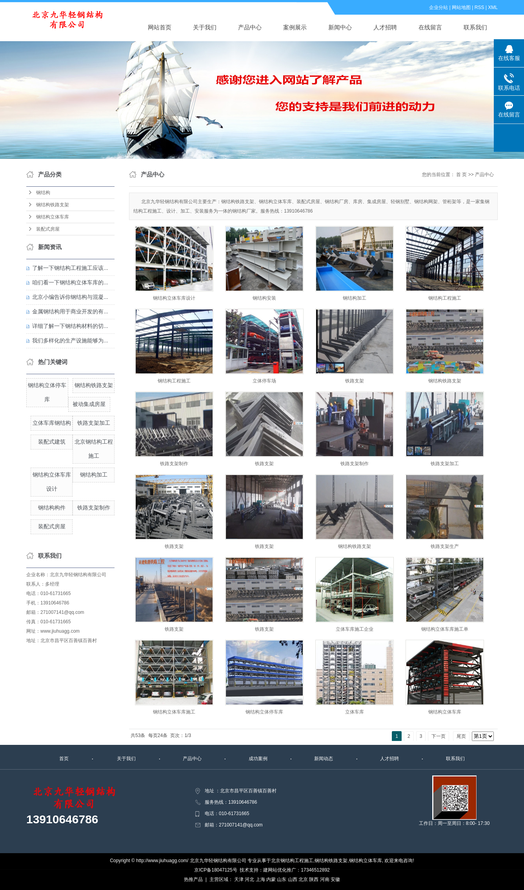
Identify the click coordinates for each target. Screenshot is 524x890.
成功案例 (258, 758)
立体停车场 (264, 381)
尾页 (461, 736)
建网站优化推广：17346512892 (296, 870)
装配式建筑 (52, 442)
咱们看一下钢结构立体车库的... (70, 282)
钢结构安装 (264, 298)
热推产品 (193, 879)
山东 (281, 879)
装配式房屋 (48, 229)
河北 (249, 879)
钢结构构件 (52, 507)
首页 (64, 758)
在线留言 (430, 27)
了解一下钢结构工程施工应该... (70, 268)
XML (493, 7)
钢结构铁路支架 (52, 204)
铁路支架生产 (445, 546)
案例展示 (295, 27)
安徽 (335, 879)
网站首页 (159, 27)
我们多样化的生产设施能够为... (70, 340)
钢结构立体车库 (52, 217)
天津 (239, 879)
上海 (260, 879)
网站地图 (461, 7)
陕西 (313, 879)
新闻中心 (340, 27)
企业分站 (438, 7)
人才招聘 (385, 27)
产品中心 (250, 27)
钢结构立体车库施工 (174, 712)
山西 (292, 879)
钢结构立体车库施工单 (444, 629)
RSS (479, 7)
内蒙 (271, 879)
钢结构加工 (93, 474)
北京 (303, 879)
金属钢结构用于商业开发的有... (70, 311)
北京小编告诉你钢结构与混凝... (70, 297)
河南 (324, 879)
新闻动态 (323, 758)
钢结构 (43, 192)
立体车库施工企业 (354, 629)
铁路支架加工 (93, 423)
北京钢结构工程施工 (292, 860)
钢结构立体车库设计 (174, 298)
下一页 (438, 736)
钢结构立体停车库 (264, 712)
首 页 (461, 174)
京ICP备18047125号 (215, 870)
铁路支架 (354, 381)
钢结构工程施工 (444, 298)
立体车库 (354, 712)
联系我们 (475, 27)
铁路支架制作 (93, 507)
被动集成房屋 (89, 404)
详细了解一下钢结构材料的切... (70, 326)
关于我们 (205, 27)
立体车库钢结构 (52, 423)
